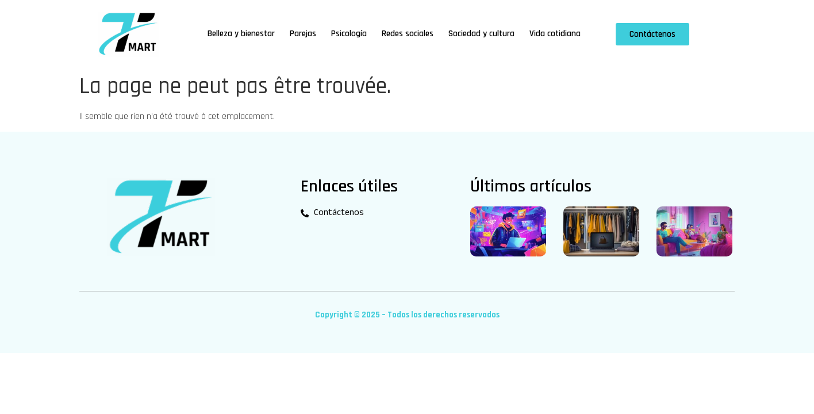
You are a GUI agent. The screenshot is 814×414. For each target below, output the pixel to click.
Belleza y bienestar (241, 33)
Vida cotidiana (555, 33)
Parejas (303, 33)
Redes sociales (407, 33)
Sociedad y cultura (481, 33)
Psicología (349, 33)
